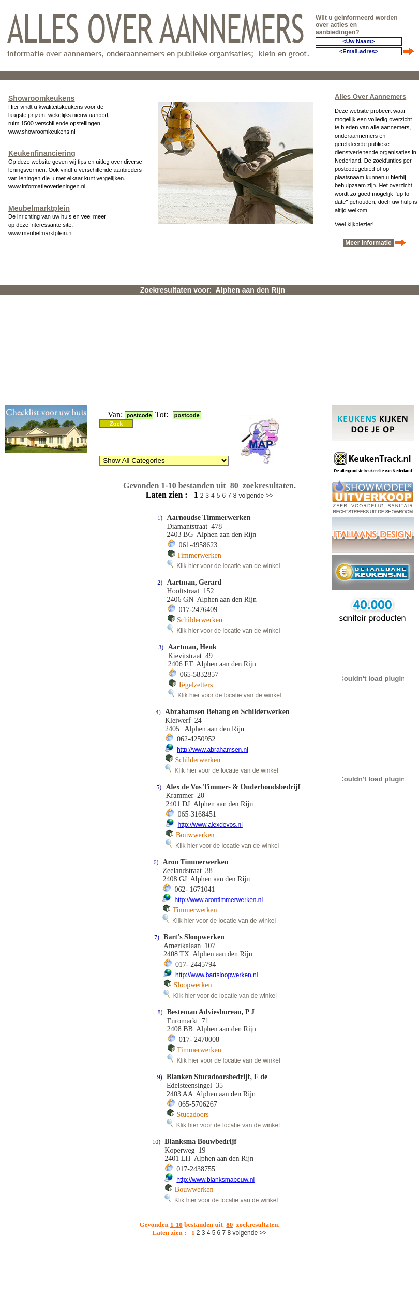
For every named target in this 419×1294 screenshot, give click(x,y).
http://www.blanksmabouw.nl (215, 1179)
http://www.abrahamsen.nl (212, 749)
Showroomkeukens (41, 98)
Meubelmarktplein (39, 208)
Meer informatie (368, 242)
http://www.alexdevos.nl (209, 824)
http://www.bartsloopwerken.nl (216, 975)
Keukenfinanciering (42, 153)
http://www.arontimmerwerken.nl (218, 900)
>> (269, 495)
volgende (251, 495)
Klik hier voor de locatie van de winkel (223, 566)
